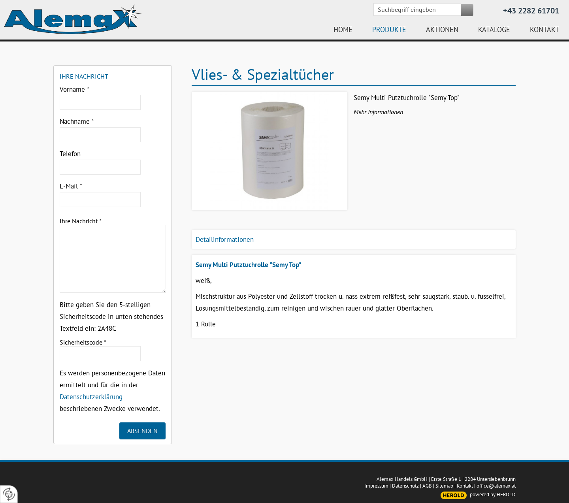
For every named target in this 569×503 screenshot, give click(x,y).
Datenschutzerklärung (91, 396)
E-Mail (71, 186)
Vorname (74, 89)
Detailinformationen (225, 239)
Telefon (70, 153)
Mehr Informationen (378, 112)
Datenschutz (405, 485)
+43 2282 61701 (531, 11)
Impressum (376, 485)
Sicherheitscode (83, 342)
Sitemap (444, 485)
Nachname (77, 121)
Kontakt (465, 485)
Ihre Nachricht (81, 221)
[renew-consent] (9, 494)
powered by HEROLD (493, 494)
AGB (427, 485)
